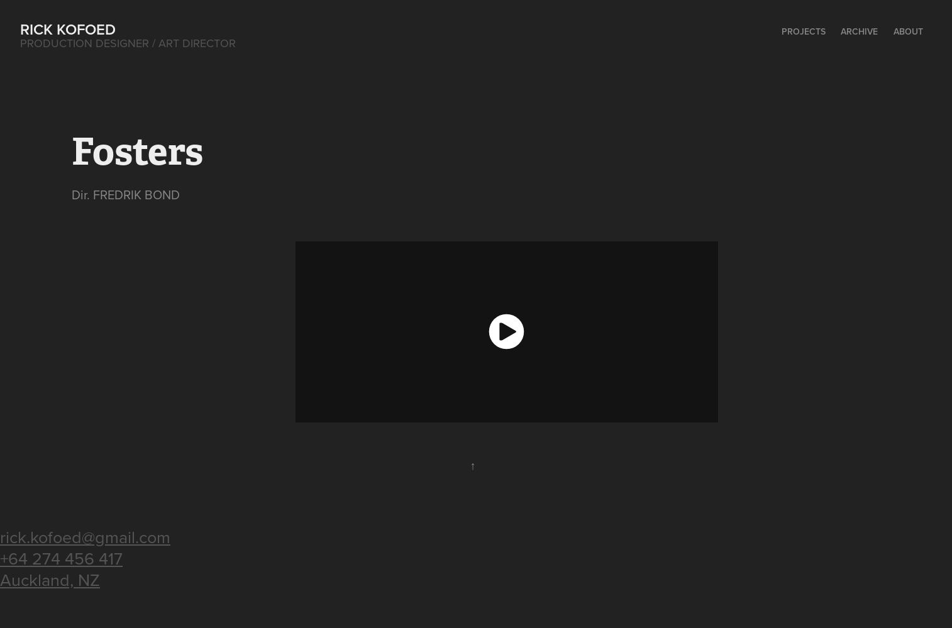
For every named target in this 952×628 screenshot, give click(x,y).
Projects (804, 31)
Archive (859, 31)
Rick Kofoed (68, 29)
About (908, 31)
